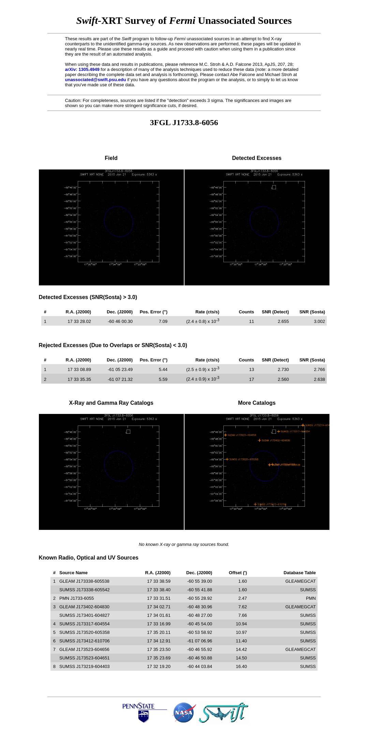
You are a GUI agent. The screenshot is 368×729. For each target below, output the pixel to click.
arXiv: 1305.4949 (82, 69)
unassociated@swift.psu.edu (95, 79)
